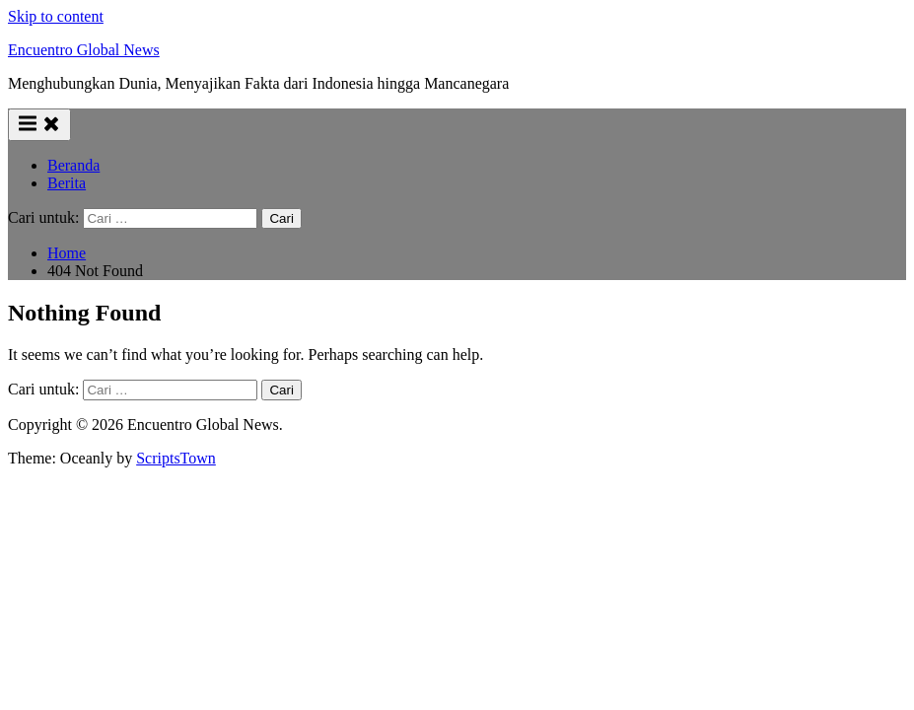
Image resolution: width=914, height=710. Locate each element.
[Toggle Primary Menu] (39, 124)
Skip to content (56, 16)
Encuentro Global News (84, 49)
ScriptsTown (176, 458)
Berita (66, 183)
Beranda (73, 165)
